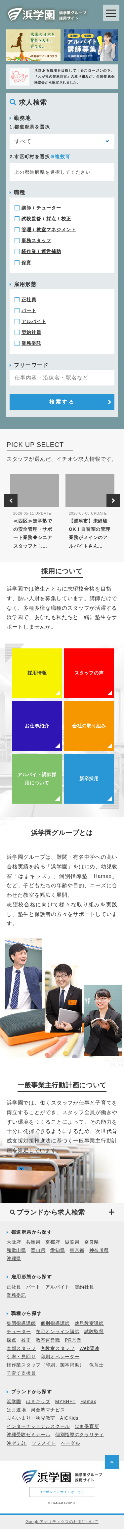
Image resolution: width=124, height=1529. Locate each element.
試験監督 (94, 1331)
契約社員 (31, 332)
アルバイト (33, 321)
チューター (19, 1331)
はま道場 (16, 1409)
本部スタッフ (21, 1348)
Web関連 (89, 1348)
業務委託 (31, 343)
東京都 (77, 1250)
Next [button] (113, 500)
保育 (26, 262)
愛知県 (57, 1250)
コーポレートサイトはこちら (62, 1492)
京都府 (52, 1242)
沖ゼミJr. (17, 1443)
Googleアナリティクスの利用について (62, 1521)
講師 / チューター (41, 207)
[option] (34, 514)
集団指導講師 (21, 1323)
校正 (26, 1340)
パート (28, 310)
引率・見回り (21, 1356)
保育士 (96, 1364)
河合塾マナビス (48, 1409)
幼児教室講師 (89, 1323)
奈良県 (91, 1242)
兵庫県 (33, 1242)
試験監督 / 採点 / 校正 (46, 218)
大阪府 (14, 1242)
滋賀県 (72, 1242)
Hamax (88, 1401)
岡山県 (38, 1250)
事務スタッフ (36, 240)
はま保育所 (87, 1426)
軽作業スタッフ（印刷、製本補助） (45, 1364)
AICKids (69, 1418)
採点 (11, 1340)
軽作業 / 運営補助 (41, 251)
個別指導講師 (55, 1323)
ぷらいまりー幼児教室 (31, 1418)
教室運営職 (48, 1340)
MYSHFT (65, 1401)
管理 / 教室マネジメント (48, 229)
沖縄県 (14, 1258)
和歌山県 (16, 1250)
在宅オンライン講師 (57, 1331)
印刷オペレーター (60, 1356)
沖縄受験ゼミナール (28, 1434)
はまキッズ (38, 1401)
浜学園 (14, 1401)
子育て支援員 (21, 1373)
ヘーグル (70, 1443)
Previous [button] (11, 500)
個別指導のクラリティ (79, 1434)
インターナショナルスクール (38, 1426)
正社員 (28, 299)
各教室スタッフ (58, 1348)
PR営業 (73, 1340)
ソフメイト (44, 1443)
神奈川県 (99, 1250)
